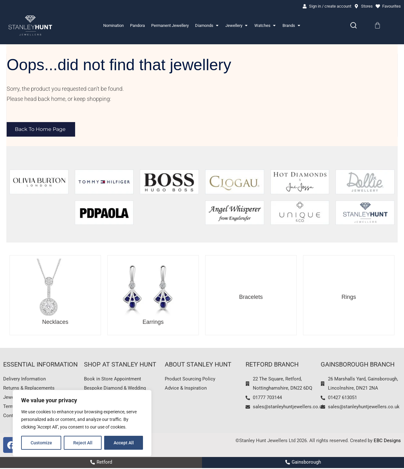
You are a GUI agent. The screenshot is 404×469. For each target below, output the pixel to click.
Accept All (124, 442)
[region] (82, 423)
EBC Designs (387, 442)
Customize (41, 442)
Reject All (82, 442)
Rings (349, 297)
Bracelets (251, 297)
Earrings (152, 322)
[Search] (353, 25)
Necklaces (55, 322)
